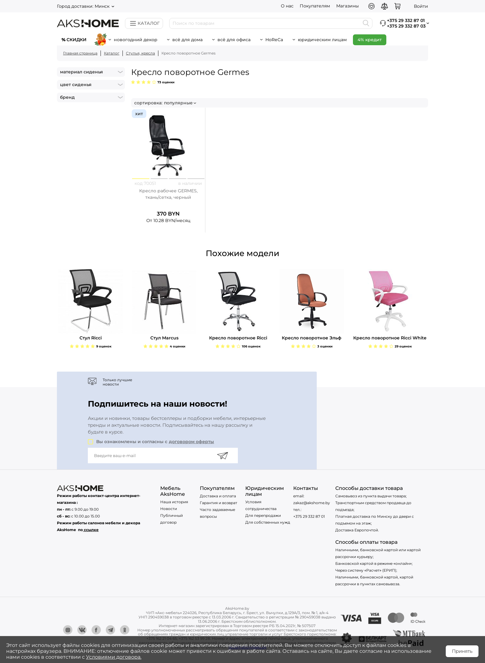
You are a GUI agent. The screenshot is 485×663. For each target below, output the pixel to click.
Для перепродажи (263, 515)
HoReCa (274, 39)
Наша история (174, 501)
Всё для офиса (234, 39)
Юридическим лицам (322, 39)
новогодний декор (135, 39)
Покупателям (315, 6)
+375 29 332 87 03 (406, 26)
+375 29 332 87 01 (309, 516)
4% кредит (370, 39)
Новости (168, 508)
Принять (462, 651)
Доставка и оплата (218, 496)
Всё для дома (187, 39)
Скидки (77, 39)
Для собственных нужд (267, 522)
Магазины (347, 6)
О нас (287, 6)
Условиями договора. (113, 657)
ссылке (91, 529)
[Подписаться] (222, 455)
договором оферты (191, 441)
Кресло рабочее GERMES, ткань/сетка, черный (168, 194)
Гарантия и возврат (218, 502)
